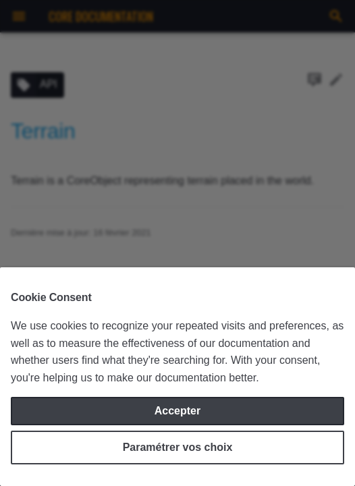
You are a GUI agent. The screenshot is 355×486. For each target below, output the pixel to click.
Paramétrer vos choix (178, 447)
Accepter (177, 410)
